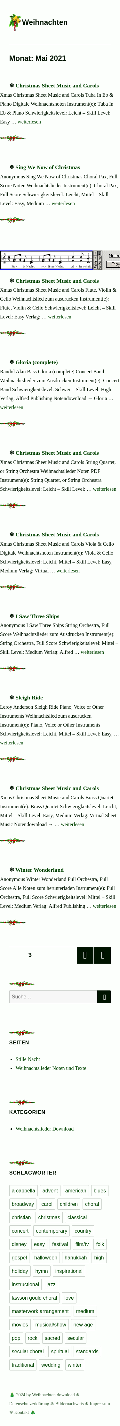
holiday (20, 1271)
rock (32, 1338)
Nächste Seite (102, 955)
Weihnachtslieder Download (45, 1128)
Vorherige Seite (85, 955)
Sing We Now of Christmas (47, 167)
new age (83, 1324)
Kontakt (21, 1412)
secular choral (28, 1351)
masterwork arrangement (40, 1311)
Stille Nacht (28, 1059)
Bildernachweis (69, 1403)
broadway (23, 1204)
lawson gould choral (34, 1298)
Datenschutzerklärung (29, 1403)
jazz (50, 1284)
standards (87, 1351)
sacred (52, 1338)
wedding (50, 1365)
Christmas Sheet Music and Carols (57, 85)
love (69, 1298)
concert (20, 1231)
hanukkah (76, 1257)
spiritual (59, 1351)
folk (100, 1244)
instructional (25, 1284)
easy (39, 1244)
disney (19, 1244)
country (83, 1231)
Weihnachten (45, 22)
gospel (19, 1257)
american (75, 1190)
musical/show (51, 1324)
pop (16, 1338)
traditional (23, 1365)
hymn (42, 1271)
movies (20, 1324)
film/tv (82, 1244)
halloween (45, 1257)
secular (76, 1338)
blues (100, 1190)
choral (92, 1204)
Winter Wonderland (39, 870)
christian (21, 1217)
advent (50, 1190)
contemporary (51, 1231)
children (69, 1204)
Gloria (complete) (36, 362)
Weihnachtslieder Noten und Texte (51, 1068)
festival (60, 1244)
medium (85, 1311)
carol (46, 1204)
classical (77, 1217)
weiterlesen (29, 121)
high (99, 1257)
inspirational (69, 1271)
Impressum (100, 1403)
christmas (49, 1217)
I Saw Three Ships (37, 616)
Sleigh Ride (29, 697)
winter (75, 1365)
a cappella (23, 1190)
